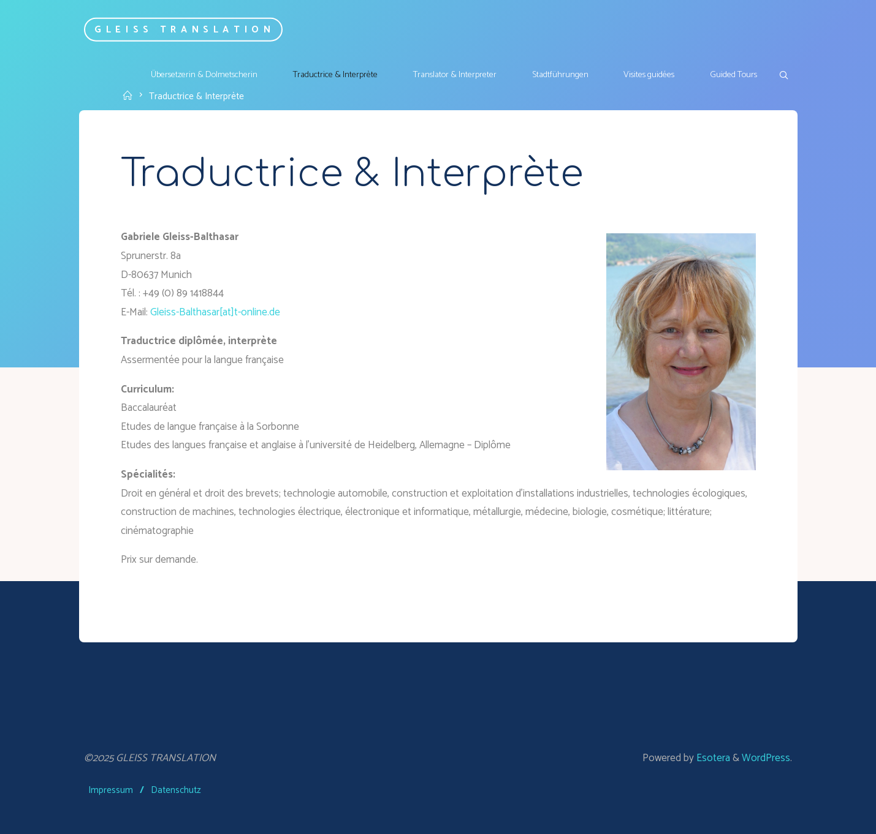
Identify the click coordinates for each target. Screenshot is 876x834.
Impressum (110, 790)
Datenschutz (176, 790)
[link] (783, 76)
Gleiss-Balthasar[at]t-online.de (215, 312)
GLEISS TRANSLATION (184, 29)
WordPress (766, 758)
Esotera (712, 758)
